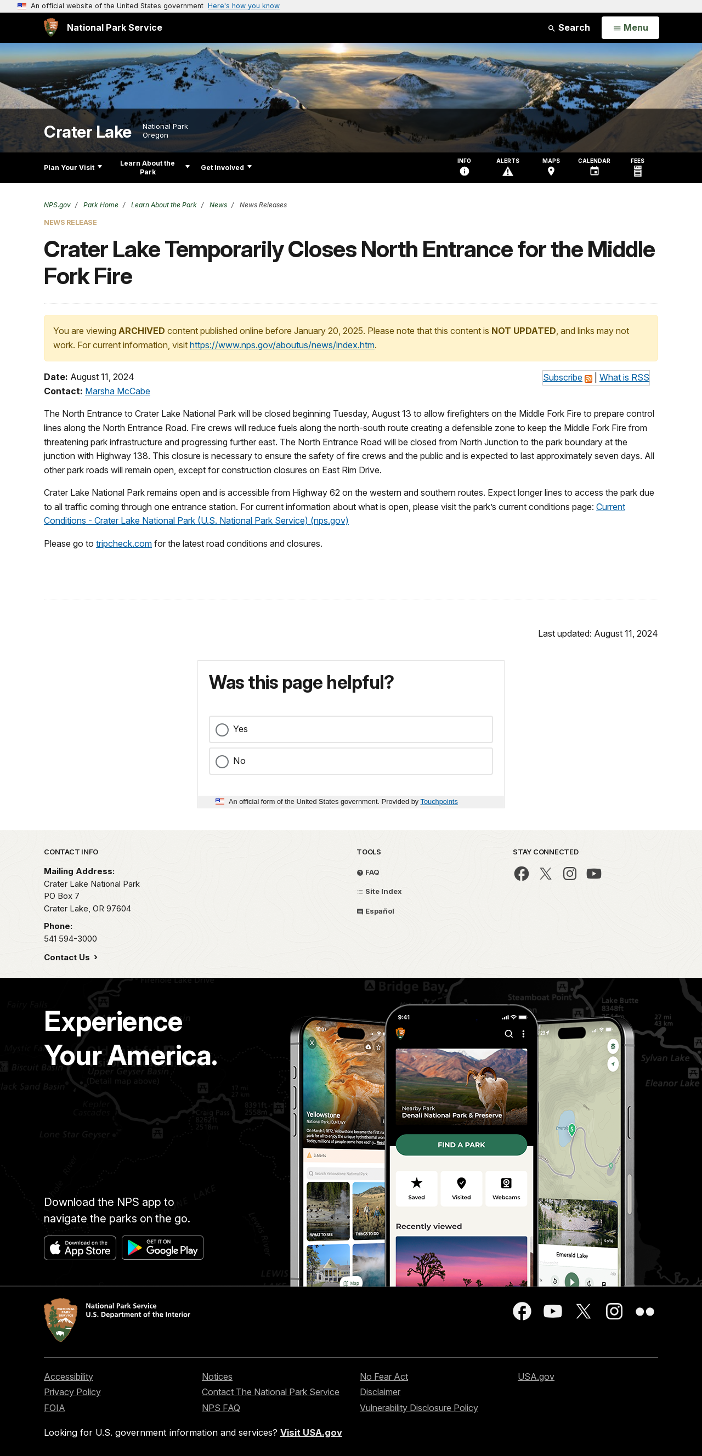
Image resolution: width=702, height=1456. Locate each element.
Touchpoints (439, 801)
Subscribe (562, 377)
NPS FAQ (221, 1407)
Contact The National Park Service (270, 1391)
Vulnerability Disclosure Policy (419, 1407)
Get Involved (226, 167)
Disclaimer (380, 1391)
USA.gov (536, 1376)
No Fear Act (384, 1376)
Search (568, 27)
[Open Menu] (630, 27)
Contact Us (68, 957)
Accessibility (68, 1376)
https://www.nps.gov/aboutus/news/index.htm (282, 344)
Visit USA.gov (311, 1432)
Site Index (379, 891)
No (239, 760)
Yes (240, 728)
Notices (217, 1376)
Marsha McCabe (117, 391)
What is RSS (624, 377)
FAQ (368, 872)
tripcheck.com (124, 543)
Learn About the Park (155, 167)
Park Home (100, 205)
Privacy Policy (72, 1391)
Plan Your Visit (73, 167)
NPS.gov (57, 205)
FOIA (54, 1407)
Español (375, 911)
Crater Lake (88, 131)
